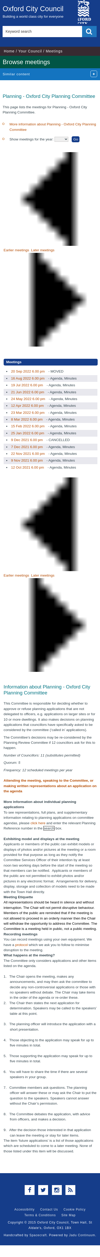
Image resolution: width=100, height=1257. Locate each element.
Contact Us (49, 1209)
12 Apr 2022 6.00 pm (27, 406)
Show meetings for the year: (32, 139)
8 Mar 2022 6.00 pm (27, 419)
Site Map (68, 1215)
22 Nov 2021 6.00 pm (28, 454)
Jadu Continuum (82, 1235)
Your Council (30, 51)
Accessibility (24, 1209)
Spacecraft (38, 1235)
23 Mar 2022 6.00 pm (27, 413)
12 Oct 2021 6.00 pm (27, 467)
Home (9, 51)
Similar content (16, 74)
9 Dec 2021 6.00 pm (27, 440)
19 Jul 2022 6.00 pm (27, 385)
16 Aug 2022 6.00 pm (27, 378)
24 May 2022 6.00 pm (28, 399)
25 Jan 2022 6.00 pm (27, 433)
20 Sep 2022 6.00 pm (28, 371)
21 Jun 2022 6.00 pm (27, 392)
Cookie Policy (75, 1209)
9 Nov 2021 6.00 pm (27, 460)
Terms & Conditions (40, 1215)
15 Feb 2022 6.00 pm (27, 426)
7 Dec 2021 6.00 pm (27, 447)
